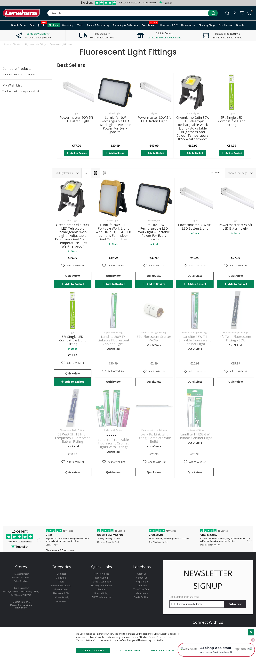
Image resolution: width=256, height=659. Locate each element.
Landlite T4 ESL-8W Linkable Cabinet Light (194, 436)
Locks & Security (61, 597)
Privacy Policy (101, 593)
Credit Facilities (142, 597)
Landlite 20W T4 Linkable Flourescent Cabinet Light (113, 340)
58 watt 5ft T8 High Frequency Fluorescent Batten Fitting (72, 438)
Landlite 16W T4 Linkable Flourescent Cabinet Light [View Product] (195, 310)
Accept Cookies (93, 650)
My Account (142, 593)
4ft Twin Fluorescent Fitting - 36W (235, 338)
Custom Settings (128, 650)
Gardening (61, 577)
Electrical (17, 44)
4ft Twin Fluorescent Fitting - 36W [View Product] (236, 310)
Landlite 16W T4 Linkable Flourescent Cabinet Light (195, 340)
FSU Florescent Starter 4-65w (154, 338)
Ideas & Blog (101, 577)
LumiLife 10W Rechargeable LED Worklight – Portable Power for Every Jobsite (115, 124)
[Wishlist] (242, 13)
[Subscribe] (235, 604)
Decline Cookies (163, 650)
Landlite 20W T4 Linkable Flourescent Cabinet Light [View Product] (113, 310)
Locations (142, 585)
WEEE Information (101, 597)
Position (68, 172)
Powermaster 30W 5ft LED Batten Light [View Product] (195, 198)
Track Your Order (141, 589)
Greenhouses (61, 589)
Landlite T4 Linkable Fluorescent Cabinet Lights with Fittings (113, 443)
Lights (76, 113)
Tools (61, 581)
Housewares (61, 601)
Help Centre (142, 581)
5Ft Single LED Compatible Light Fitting (231, 121)
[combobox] (132, 13)
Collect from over (22, 602)
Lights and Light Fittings (35, 44)
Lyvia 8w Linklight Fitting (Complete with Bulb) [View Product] (154, 408)
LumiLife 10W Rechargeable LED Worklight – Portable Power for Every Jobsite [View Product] (154, 198)
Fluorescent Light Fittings (154, 332)
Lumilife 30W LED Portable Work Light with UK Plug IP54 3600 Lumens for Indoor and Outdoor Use (113, 232)
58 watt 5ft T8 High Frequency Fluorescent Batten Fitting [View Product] (73, 408)
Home (6, 44)
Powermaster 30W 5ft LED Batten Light (154, 119)
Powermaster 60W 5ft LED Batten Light (76, 119)
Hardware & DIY (61, 593)
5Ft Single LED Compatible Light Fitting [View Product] (73, 310)
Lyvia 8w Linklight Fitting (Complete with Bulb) (154, 438)
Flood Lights (115, 113)
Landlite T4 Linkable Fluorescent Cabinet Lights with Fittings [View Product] (113, 408)
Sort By (60, 172)
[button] (72, 265)
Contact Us (141, 577)
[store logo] (21, 13)
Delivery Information (101, 585)
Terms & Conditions (101, 581)
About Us (141, 573)
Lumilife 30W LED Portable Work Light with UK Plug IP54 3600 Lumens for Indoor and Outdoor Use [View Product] (113, 198)
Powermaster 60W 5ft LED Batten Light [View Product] (236, 198)
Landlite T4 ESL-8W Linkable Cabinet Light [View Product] (195, 408)
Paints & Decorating (61, 585)
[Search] (213, 13)
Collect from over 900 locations (164, 37)
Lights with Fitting (113, 332)
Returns (101, 589)
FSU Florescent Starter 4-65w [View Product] (154, 310)
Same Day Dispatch (38, 33)
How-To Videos (101, 573)
